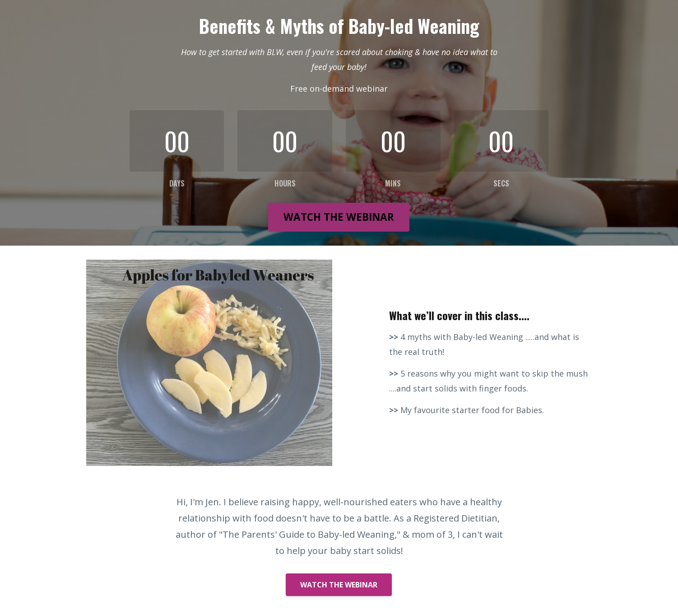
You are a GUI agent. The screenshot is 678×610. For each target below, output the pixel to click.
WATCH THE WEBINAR (338, 217)
